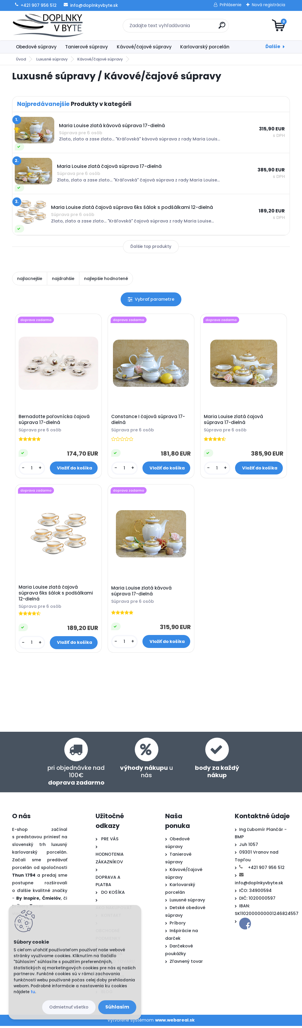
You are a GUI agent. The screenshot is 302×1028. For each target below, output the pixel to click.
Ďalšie (272, 46)
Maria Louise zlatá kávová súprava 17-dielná (142, 593)
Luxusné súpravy (52, 59)
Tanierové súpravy (86, 47)
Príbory (178, 925)
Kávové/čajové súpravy (144, 47)
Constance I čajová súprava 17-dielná (149, 420)
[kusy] (32, 468)
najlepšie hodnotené (106, 278)
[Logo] (48, 25)
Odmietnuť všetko (68, 1007)
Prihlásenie (231, 5)
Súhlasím (117, 1007)
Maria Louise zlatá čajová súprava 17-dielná (234, 420)
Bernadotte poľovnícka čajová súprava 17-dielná (54, 420)
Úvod (21, 59)
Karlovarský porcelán (204, 47)
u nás (146, 773)
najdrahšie (63, 278)
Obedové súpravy (36, 47)
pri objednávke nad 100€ (76, 777)
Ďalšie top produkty (150, 246)
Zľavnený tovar (186, 963)
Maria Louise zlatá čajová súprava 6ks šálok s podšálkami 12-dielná (56, 594)
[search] (222, 27)
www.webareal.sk (175, 1022)
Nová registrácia (268, 5)
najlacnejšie (29, 278)
